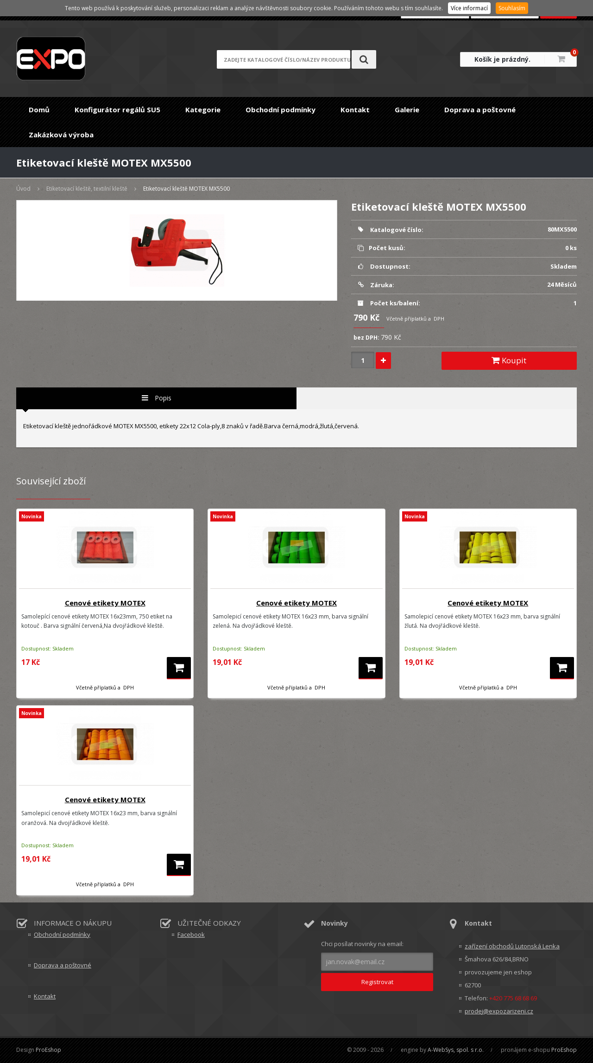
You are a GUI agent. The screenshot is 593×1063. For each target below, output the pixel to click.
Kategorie (203, 109)
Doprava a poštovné (480, 109)
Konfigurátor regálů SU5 (117, 109)
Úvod (23, 189)
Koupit (509, 360)
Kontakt (355, 109)
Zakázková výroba (61, 134)
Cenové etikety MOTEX (105, 602)
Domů (39, 109)
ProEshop (48, 1050)
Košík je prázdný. (502, 59)
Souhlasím (511, 8)
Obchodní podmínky (280, 109)
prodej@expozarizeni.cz (499, 1011)
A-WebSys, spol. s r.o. (456, 1050)
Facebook (191, 934)
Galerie (407, 109)
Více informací (469, 8)
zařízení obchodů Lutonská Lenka (512, 946)
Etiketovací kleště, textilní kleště (86, 189)
